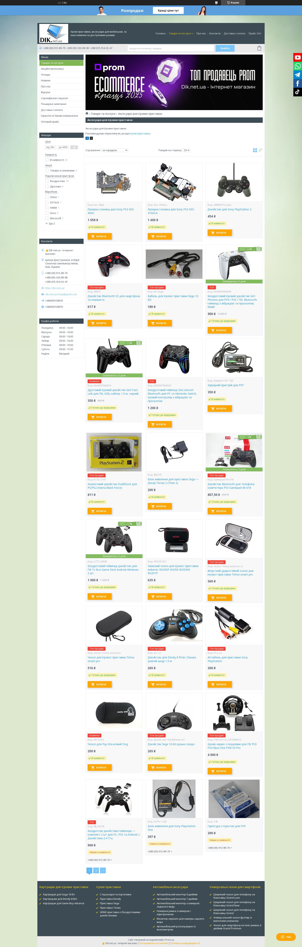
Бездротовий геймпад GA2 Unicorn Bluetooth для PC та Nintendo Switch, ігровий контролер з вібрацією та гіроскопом (172, 395)
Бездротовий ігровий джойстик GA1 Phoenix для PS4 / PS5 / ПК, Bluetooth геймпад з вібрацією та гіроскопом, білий (232, 301)
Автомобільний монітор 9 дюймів (177, 894)
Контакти (215, 33)
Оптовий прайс (50, 121)
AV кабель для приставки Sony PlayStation (228, 659)
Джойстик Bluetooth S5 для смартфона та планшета (114, 298)
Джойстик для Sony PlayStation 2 (229, 209)
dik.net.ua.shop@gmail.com (61, 294)
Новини (45, 80)
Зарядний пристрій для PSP (226, 385)
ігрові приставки (140, 133)
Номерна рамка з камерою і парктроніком (174, 912)
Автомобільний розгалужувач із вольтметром (176, 928)
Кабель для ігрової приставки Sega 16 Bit (173, 298)
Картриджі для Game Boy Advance (63, 903)
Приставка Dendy (110, 899)
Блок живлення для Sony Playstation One (171, 828)
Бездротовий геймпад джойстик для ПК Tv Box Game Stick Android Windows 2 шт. (113, 569)
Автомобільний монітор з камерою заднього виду (178, 905)
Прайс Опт (255, 33)
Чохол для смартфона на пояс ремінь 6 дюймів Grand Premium (237, 926)
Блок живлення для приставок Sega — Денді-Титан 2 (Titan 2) (173, 481)
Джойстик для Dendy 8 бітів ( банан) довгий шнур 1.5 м (172, 659)
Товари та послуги (180, 33)
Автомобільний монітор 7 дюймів (177, 899)
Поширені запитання (53, 104)
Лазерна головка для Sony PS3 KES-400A (111, 211)
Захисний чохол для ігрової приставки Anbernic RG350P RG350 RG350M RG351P (173, 569)
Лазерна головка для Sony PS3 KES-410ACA (171, 211)
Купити (101, 236)
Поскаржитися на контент (153, 943)
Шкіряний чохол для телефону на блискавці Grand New (234, 903)
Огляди (45, 74)
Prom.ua (169, 939)
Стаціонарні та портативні (115, 894)
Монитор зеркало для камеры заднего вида (180, 920)
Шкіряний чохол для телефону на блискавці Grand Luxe (234, 896)
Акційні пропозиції (52, 68)
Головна (160, 33)
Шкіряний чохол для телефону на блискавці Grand (234, 911)
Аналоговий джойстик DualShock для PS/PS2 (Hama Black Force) (112, 486)
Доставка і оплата (234, 33)
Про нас (201, 33)
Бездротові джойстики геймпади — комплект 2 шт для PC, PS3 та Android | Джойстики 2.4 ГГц (114, 834)
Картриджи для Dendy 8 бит (60, 899)
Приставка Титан (110, 907)
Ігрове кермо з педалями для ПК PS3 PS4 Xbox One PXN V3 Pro (232, 746)
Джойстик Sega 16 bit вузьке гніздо (171, 744)
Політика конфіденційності (185, 943)
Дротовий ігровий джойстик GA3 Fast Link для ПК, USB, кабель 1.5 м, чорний (113, 391)
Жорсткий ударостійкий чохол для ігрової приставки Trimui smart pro (230, 572)
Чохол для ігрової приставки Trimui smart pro (111, 659)
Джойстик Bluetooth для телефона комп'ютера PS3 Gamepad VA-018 (231, 486)
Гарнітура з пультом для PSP (227, 826)
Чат (286, 937)
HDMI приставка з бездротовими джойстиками (120, 913)
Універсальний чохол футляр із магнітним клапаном (232, 919)
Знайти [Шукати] (225, 48)
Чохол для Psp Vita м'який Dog (108, 744)
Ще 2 (52, 223)
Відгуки (45, 92)
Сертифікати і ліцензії (54, 98)
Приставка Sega (109, 903)
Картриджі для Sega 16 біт (59, 894)
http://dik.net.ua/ (55, 288)
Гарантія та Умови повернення (59, 115)
